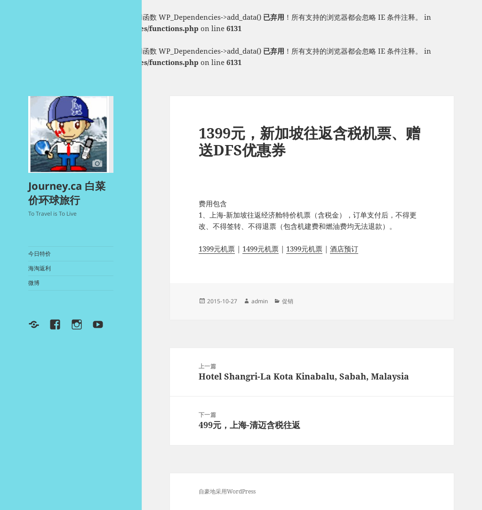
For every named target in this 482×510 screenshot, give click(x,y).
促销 (287, 301)
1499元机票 (260, 248)
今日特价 (39, 254)
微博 (34, 283)
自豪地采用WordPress (227, 491)
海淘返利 (39, 268)
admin (259, 301)
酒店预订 (344, 248)
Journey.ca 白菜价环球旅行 (66, 192)
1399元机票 (217, 248)
